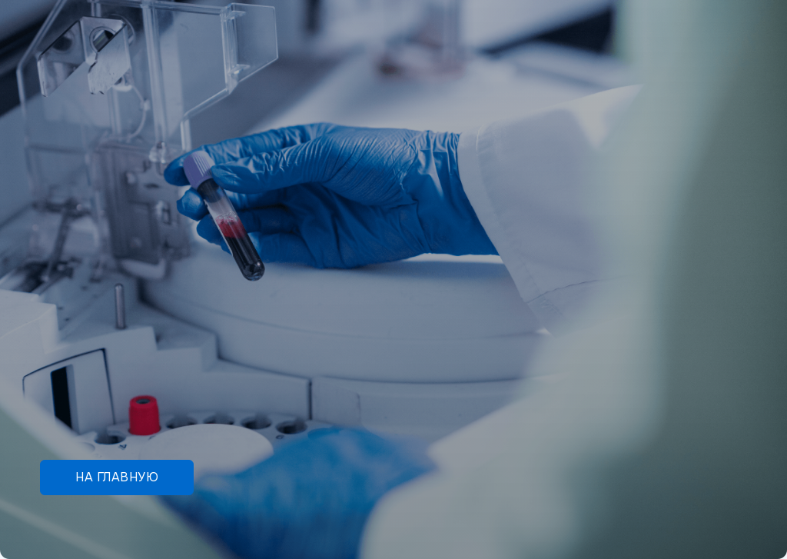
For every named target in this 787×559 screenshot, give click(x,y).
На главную (116, 477)
